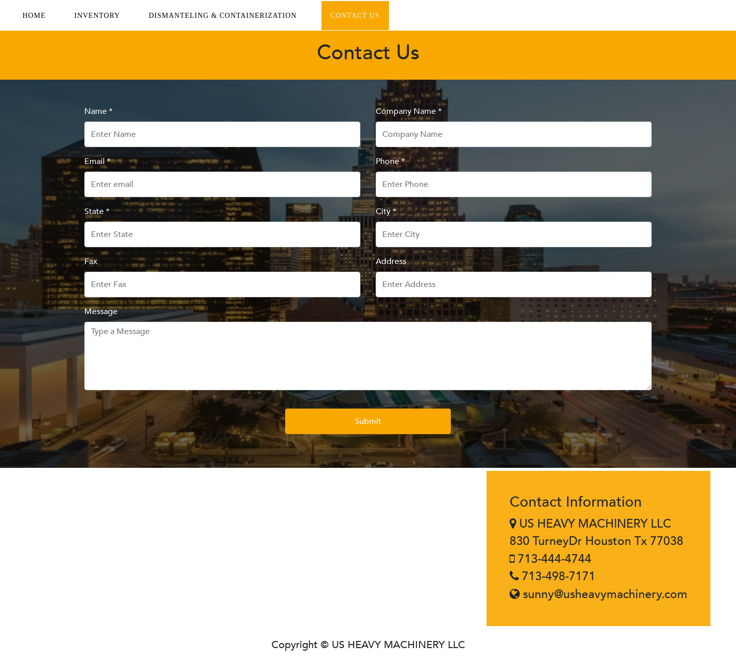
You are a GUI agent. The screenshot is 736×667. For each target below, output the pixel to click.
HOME (33, 15)
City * (386, 211)
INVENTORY (97, 15)
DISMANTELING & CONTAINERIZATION (223, 15)
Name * (98, 111)
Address (391, 261)
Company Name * (409, 111)
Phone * (390, 161)
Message (101, 311)
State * (96, 211)
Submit (368, 421)
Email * (97, 161)
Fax (90, 261)
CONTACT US (355, 15)
